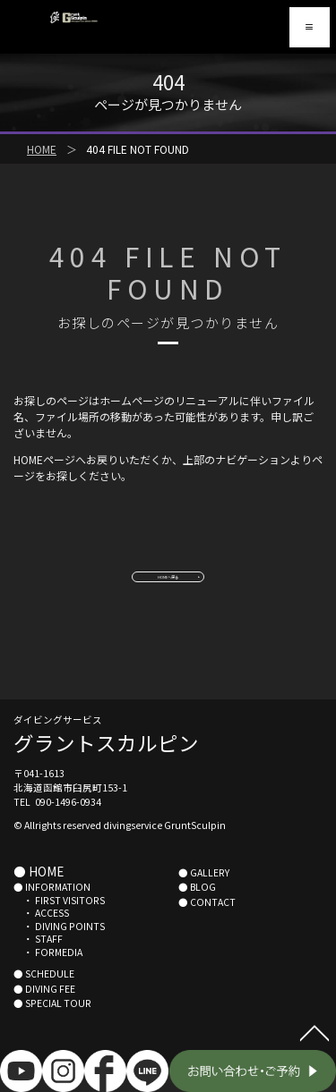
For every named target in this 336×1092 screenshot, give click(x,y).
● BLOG (197, 911)
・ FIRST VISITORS (59, 923)
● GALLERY (203, 895)
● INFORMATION (51, 911)
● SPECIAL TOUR (52, 1027)
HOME (41, 149)
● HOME (38, 894)
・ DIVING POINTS (59, 949)
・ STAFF (38, 962)
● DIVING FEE (44, 1012)
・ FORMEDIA (47, 976)
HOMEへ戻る (168, 587)
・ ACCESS (41, 937)
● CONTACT (207, 925)
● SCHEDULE (43, 997)
